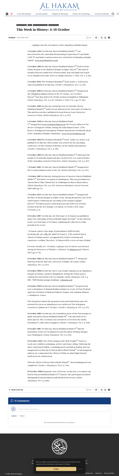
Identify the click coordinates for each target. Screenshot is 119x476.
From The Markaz (24, 14)
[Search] (113, 14)
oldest (23, 416)
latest (15, 416)
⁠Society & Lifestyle (102, 14)
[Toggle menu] (7, 14)
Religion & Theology (60, 14)
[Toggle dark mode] (11, 14)
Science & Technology (81, 14)
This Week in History (53, 25)
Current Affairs (42, 14)
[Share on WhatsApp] (105, 38)
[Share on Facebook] (109, 38)
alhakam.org (74, 249)
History (30, 25)
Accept (56, 469)
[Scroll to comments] (96, 38)
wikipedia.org (66, 280)
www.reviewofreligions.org (73, 133)
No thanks (80, 469)
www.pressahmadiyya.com (46, 60)
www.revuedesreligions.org (53, 124)
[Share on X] (102, 38)
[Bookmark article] (89, 37)
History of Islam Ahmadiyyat (40, 25)
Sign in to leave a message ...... (29, 409)
